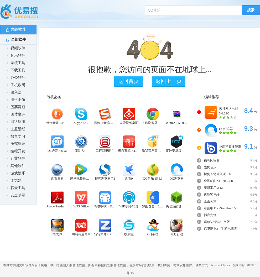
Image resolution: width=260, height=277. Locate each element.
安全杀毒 (16, 195)
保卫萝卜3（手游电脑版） (222, 229)
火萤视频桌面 (128, 116)
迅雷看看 (57, 171)
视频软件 (16, 48)
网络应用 (16, 122)
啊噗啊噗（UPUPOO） (105, 199)
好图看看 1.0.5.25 (153, 199)
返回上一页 (168, 81)
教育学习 (16, 136)
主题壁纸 (16, 129)
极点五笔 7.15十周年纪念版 (129, 144)
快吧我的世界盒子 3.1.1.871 (177, 199)
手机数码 (16, 85)
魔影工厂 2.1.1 (213, 188)
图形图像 (16, 100)
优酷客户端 (212, 194)
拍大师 (57, 227)
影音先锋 (210, 215)
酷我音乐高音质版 (153, 144)
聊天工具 (16, 188)
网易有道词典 (81, 227)
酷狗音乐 (210, 167)
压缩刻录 (16, 144)
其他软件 (16, 166)
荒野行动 (176, 227)
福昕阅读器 (212, 160)
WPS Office (81, 199)
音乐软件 (16, 56)
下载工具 (16, 70)
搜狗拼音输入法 (105, 116)
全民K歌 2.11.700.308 (218, 181)
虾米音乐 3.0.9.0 (57, 116)
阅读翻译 (16, 114)
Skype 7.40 (81, 116)
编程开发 (16, 151)
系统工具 (16, 63)
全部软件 (16, 39)
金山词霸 (210, 201)
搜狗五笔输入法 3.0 (217, 174)
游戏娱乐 (16, 173)
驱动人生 (81, 144)
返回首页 (128, 81)
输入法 (14, 92)
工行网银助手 (105, 144)
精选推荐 (16, 30)
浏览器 (14, 180)
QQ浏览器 (177, 171)
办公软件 (16, 78)
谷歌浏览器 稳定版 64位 (153, 116)
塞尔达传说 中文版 (217, 222)
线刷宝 (129, 227)
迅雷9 (129, 171)
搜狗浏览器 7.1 (105, 171)
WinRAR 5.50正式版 (177, 116)
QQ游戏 (153, 227)
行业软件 (16, 158)
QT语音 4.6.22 (57, 144)
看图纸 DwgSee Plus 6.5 (220, 208)
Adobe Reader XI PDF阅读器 (57, 199)
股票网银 (16, 107)
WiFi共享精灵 (128, 199)
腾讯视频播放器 (81, 171)
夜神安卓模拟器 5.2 (177, 144)
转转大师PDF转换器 (105, 227)
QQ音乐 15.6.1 (152, 171)
